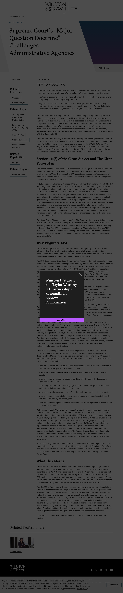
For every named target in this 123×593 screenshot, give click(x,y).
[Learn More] (62, 320)
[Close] (80, 274)
